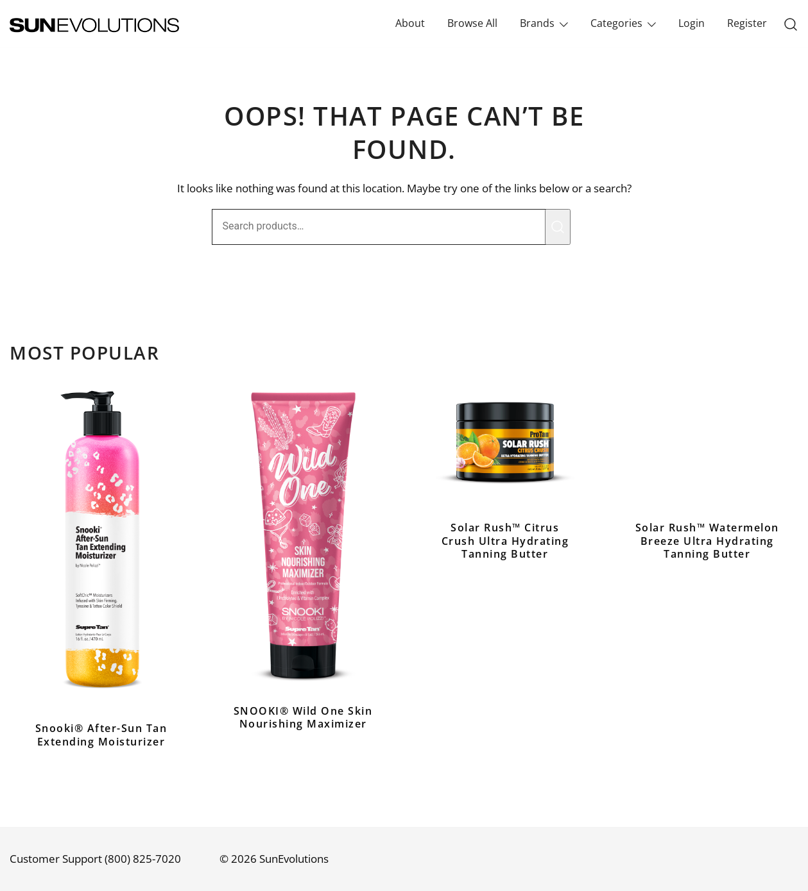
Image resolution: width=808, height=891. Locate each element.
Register (747, 23)
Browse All (472, 23)
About (410, 23)
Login (691, 23)
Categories (616, 23)
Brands (537, 23)
